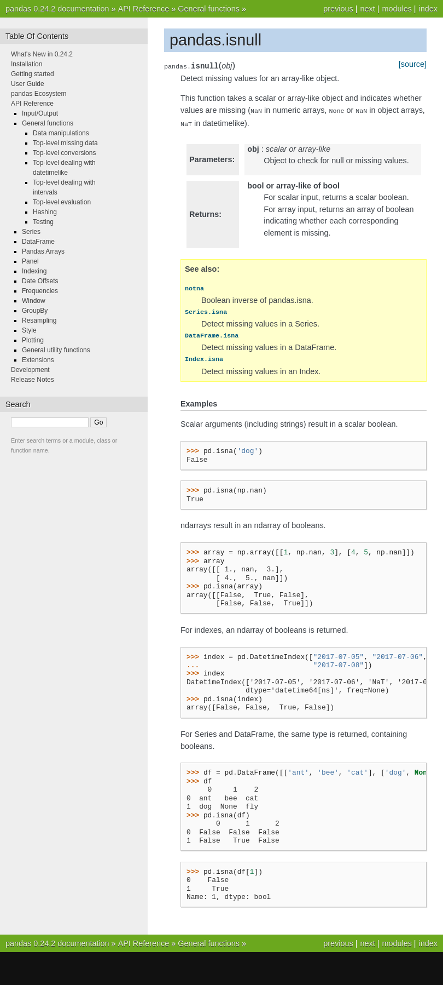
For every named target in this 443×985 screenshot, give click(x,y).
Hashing (45, 212)
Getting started (32, 74)
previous (338, 8)
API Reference (144, 8)
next (367, 8)
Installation (26, 64)
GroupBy (35, 310)
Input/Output (40, 113)
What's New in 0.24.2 (42, 54)
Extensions (38, 360)
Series (31, 232)
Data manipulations (61, 133)
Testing (43, 222)
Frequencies (40, 291)
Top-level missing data (65, 143)
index (428, 8)
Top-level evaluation (62, 202)
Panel (30, 261)
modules (396, 8)
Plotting (33, 340)
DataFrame (38, 241)
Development (30, 370)
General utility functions (56, 350)
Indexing (34, 271)
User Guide (27, 84)
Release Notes (32, 379)
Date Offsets (40, 281)
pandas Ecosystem (38, 94)
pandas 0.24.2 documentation (57, 8)
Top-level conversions (64, 153)
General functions (209, 8)
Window (33, 301)
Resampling (39, 320)
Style (29, 330)
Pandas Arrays (43, 251)
